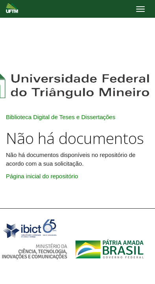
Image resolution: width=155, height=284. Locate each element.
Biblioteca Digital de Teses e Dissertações (60, 117)
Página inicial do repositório (42, 176)
